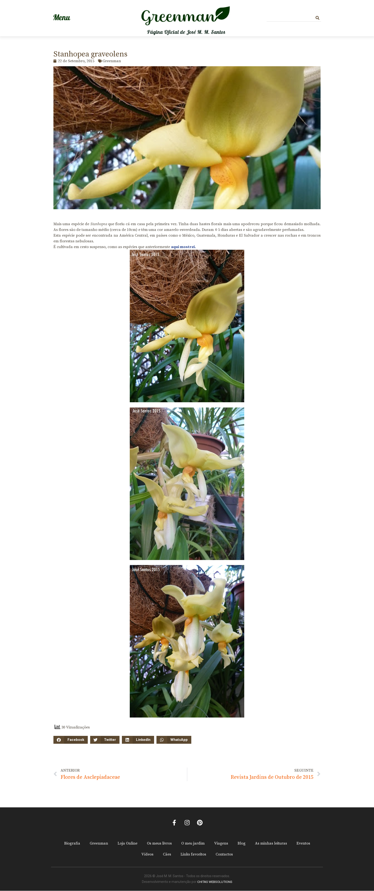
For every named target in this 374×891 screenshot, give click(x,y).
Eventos (303, 843)
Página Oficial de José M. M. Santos (186, 32)
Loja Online (127, 843)
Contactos (224, 854)
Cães (167, 854)
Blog (241, 843)
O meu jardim (193, 843)
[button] (70, 740)
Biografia (72, 843)
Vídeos (147, 854)
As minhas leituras (271, 843)
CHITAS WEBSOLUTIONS (214, 882)
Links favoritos (193, 854)
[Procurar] (317, 18)
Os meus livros (159, 843)
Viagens (221, 843)
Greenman (99, 843)
